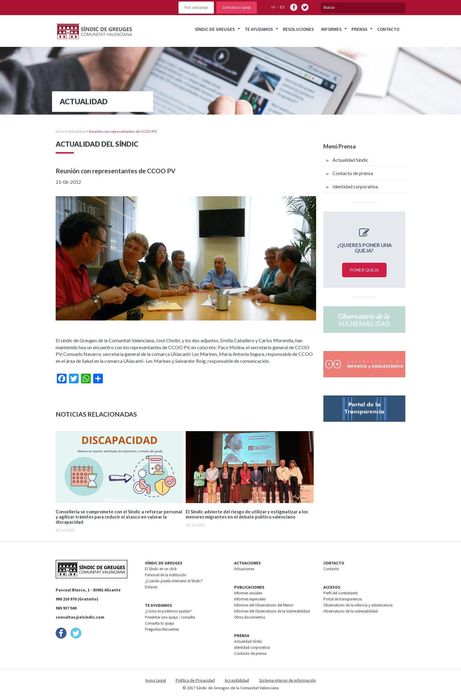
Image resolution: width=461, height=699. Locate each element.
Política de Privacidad (195, 680)
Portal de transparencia (342, 599)
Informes (331, 29)
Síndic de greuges (215, 29)
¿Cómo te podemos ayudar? (168, 611)
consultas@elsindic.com (80, 617)
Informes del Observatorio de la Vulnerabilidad (272, 611)
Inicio (60, 131)
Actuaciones (244, 568)
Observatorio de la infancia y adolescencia (358, 605)
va (273, 7)
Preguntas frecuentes (162, 629)
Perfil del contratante (340, 593)
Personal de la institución (165, 574)
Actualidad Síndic (350, 159)
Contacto (388, 29)
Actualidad (76, 131)
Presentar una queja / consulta (170, 617)
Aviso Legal (155, 680)
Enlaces (151, 587)
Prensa (359, 29)
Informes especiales (250, 599)
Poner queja (364, 269)
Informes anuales (248, 593)
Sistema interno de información (287, 680)
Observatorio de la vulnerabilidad (350, 611)
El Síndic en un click (161, 568)
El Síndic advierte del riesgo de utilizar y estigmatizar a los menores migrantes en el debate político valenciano (247, 514)
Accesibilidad (237, 680)
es (282, 7)
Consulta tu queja (236, 7)
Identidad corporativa (355, 186)
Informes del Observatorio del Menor (263, 605)
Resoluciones (298, 29)
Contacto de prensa (352, 173)
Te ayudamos (259, 29)
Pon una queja (196, 7)
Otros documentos (249, 617)
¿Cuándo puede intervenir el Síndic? (174, 581)
